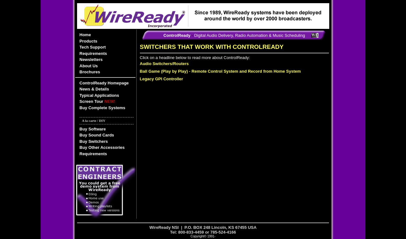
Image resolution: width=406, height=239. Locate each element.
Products (88, 41)
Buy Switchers (94, 141)
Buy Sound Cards (97, 135)
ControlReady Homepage (104, 83)
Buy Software (93, 129)
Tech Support (93, 47)
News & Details (94, 89)
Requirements (93, 53)
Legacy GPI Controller (161, 78)
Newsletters (91, 59)
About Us (89, 65)
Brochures (90, 72)
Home (85, 34)
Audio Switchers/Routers (164, 63)
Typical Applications (99, 95)
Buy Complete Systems (103, 107)
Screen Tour (97, 101)
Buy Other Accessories (102, 147)
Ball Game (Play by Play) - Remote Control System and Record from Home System (220, 71)
